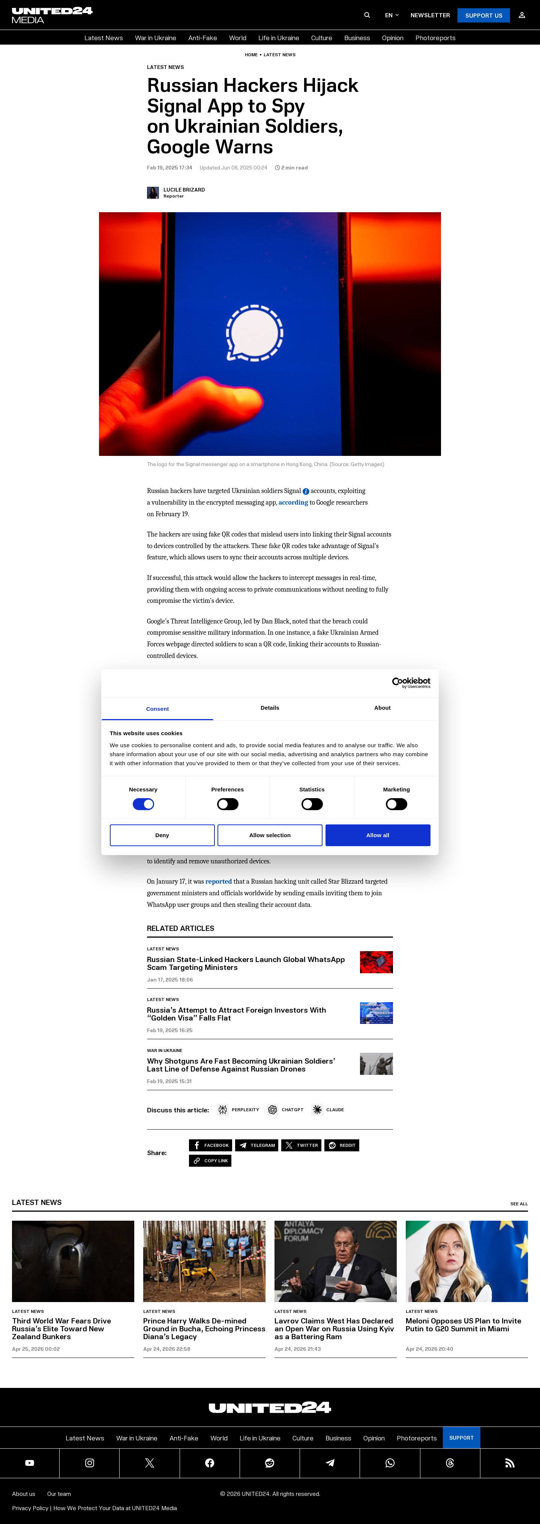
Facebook (210, 1145)
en (392, 14)
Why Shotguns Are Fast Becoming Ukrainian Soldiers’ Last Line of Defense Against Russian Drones (241, 1064)
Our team (59, 1493)
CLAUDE (327, 1110)
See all (519, 1204)
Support (461, 1437)
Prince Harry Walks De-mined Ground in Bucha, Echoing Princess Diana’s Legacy (204, 1328)
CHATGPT (285, 1110)
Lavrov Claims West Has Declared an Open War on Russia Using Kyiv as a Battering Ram (334, 1328)
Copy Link (210, 1160)
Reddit (342, 1145)
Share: (157, 1152)
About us (23, 1493)
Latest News (103, 37)
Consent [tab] (157, 708)
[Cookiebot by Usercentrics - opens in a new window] (397, 683)
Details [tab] (270, 707)
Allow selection (270, 835)
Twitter (301, 1145)
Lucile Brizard (184, 189)
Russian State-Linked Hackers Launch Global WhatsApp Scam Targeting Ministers (246, 963)
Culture (321, 37)
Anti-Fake (202, 37)
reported (219, 882)
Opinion (393, 37)
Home (251, 54)
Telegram (256, 1145)
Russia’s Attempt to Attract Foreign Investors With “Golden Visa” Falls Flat (236, 1013)
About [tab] (382, 707)
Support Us (483, 15)
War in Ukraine (155, 37)
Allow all (378, 835)
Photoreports (436, 37)
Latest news (280, 54)
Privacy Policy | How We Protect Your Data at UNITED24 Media (94, 1507)
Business (357, 37)
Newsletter (430, 14)
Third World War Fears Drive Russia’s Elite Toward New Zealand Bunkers (61, 1328)
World (237, 37)
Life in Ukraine (278, 37)
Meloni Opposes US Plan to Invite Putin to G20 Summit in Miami (463, 1324)
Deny (162, 835)
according (293, 503)
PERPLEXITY (238, 1110)
